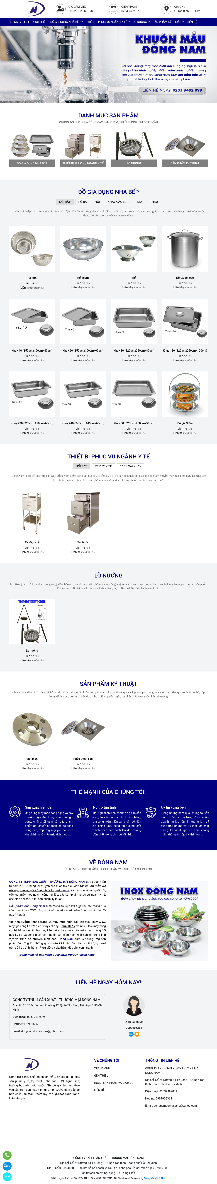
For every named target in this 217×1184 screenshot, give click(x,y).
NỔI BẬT (64, 202)
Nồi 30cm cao (185, 277)
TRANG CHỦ (19, 22)
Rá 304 (32, 278)
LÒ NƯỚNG (140, 22)
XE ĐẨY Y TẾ (103, 466)
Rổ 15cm (83, 277)
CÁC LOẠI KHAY (130, 466)
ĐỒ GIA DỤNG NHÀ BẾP (65, 22)
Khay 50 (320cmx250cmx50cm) (134, 423)
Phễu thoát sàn (83, 758)
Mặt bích (32, 758)
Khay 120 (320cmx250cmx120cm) (185, 350)
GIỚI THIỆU (40, 22)
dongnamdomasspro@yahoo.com (43, 1031)
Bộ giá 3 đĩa (185, 423)
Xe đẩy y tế (32, 542)
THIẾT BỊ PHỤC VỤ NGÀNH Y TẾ (107, 22)
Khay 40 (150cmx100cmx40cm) (32, 350)
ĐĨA (139, 202)
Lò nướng (32, 650)
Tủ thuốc (83, 542)
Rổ (134, 277)
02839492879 (36, 1017)
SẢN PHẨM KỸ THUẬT (167, 22)
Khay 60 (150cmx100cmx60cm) (83, 350)
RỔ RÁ (82, 202)
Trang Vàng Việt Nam (155, 1178)
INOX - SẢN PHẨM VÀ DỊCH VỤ (114, 1082)
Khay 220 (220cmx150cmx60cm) (32, 423)
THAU (154, 202)
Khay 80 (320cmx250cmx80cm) (134, 350)
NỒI (97, 202)
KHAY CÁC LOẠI (118, 202)
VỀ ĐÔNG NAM (108, 862)
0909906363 (31, 1024)
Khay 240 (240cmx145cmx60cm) (83, 423)
